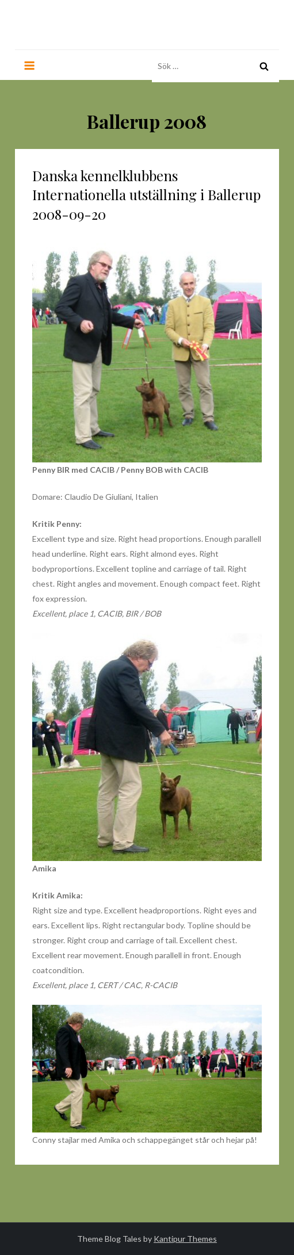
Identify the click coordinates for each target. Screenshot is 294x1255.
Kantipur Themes (185, 1238)
